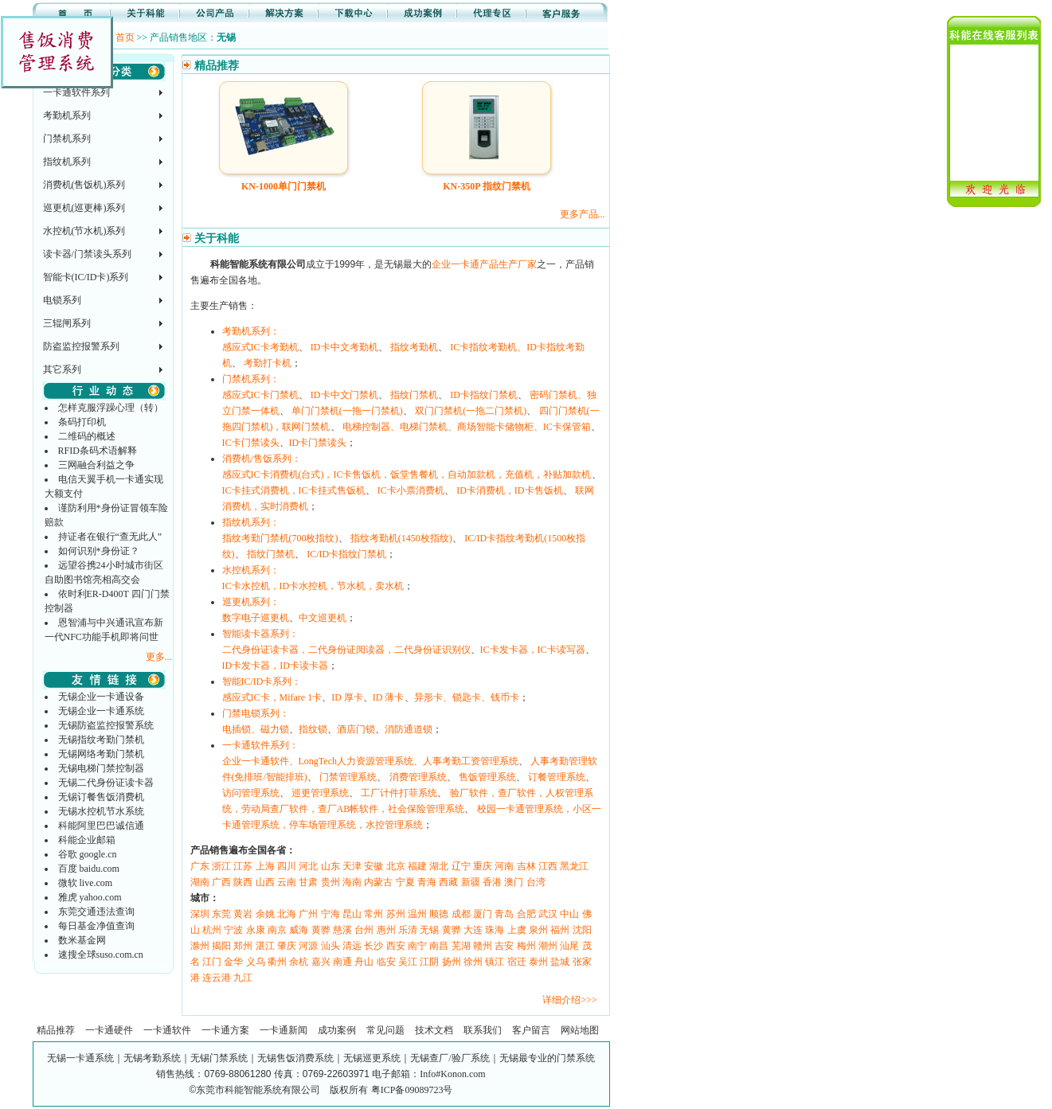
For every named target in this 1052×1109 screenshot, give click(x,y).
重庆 (482, 866)
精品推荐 (56, 1030)
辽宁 (461, 866)
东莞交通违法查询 (96, 911)
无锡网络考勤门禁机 (101, 754)
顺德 (438, 914)
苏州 (395, 914)
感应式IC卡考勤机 (260, 347)
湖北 (438, 866)
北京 (395, 866)
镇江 (494, 961)
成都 (461, 914)
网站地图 (580, 1030)
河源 (308, 945)
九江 (242, 977)
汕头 (330, 945)
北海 (286, 914)
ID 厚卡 (347, 697)
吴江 (407, 961)
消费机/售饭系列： (261, 458)
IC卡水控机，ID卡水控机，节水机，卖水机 (313, 586)
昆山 (352, 914)
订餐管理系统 (556, 777)
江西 (547, 866)
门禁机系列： (251, 379)
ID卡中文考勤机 (344, 347)
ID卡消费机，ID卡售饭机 (509, 490)
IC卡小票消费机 (410, 490)
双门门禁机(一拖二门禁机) (470, 410)
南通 (342, 961)
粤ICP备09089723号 (412, 1089)
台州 (363, 929)
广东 (199, 866)
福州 (559, 929)
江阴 (429, 961)
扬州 (451, 961)
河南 (504, 866)
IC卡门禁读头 (251, 442)
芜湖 (461, 945)
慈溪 (342, 929)
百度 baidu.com (88, 868)
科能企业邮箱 (86, 839)
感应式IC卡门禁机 (260, 394)
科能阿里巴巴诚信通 (101, 825)
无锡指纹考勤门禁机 (101, 739)
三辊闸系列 (67, 323)
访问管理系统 (251, 793)
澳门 (513, 882)
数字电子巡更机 (255, 617)
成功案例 (337, 1030)
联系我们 (482, 1030)
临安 (386, 961)
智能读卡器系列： (260, 633)
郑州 (242, 945)
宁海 (330, 914)
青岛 (504, 914)
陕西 (242, 882)
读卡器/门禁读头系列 (87, 254)
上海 (265, 866)
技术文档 (434, 1030)
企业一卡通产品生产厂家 (484, 264)
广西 (221, 882)
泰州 (538, 961)
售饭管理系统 (487, 777)
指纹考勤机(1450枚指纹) (401, 538)
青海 (426, 882)
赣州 (482, 945)
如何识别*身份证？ (98, 550)
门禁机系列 (67, 138)
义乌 (255, 961)
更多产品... (582, 214)
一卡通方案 (225, 1030)
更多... (159, 656)
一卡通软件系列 (76, 92)
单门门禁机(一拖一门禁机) (347, 410)
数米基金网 (82, 940)
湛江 (265, 945)
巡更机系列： (251, 601)
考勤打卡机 (267, 363)
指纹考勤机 (414, 347)
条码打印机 (82, 422)
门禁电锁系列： (255, 713)
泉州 (538, 929)
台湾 (536, 882)
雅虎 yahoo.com (90, 897)
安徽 (373, 866)
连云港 (216, 977)
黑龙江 (574, 866)
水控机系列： (251, 570)
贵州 (330, 882)
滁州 (199, 945)
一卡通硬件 (109, 1030)
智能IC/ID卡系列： (262, 681)
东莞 (221, 914)
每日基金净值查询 (96, 925)
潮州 (547, 945)
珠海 (494, 929)
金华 (233, 961)
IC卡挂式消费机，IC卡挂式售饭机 (294, 490)
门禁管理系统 (348, 777)
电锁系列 (62, 300)
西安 (395, 945)
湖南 (199, 882)
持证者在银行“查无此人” (110, 536)
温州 (417, 914)
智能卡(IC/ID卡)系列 (86, 277)
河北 (308, 866)
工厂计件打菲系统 (399, 793)
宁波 (233, 929)
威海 (298, 929)
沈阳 (582, 929)
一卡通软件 (167, 1030)
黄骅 (320, 929)
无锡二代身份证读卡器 (106, 782)
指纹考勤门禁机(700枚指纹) (280, 538)
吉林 (526, 866)
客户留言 (531, 1030)
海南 (352, 882)
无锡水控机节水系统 (101, 811)
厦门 (482, 914)
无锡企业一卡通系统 (101, 711)
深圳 (199, 914)
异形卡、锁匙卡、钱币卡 (466, 697)
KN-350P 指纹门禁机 (486, 186)
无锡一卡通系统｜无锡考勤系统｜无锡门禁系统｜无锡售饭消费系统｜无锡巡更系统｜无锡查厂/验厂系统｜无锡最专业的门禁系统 (320, 1058)
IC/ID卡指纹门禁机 (346, 554)
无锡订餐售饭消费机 (101, 796)
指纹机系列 (67, 161)
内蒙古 (378, 882)
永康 (255, 929)
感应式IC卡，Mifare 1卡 (272, 697)
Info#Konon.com (452, 1074)
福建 (417, 866)
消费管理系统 (418, 777)
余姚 (265, 914)
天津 (352, 866)
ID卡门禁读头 (318, 442)
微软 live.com (85, 882)
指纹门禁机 (414, 394)
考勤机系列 (67, 115)
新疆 (470, 882)
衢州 (277, 961)
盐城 (559, 961)
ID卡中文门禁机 (344, 394)
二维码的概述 (86, 436)
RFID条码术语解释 (97, 450)
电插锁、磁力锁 (255, 729)
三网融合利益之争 (96, 465)
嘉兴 (320, 961)
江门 (211, 961)
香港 (492, 882)
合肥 (526, 914)
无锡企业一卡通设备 (101, 696)
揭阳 (221, 945)
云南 (286, 882)
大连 (473, 929)
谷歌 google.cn (87, 854)
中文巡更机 (322, 617)
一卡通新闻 (283, 1030)
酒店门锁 (356, 729)
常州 (373, 914)
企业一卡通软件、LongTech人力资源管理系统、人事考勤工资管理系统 (370, 761)
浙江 (221, 866)
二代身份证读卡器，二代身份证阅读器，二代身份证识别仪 (346, 649)
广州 (308, 914)
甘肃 (308, 882)
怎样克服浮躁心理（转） (110, 407)
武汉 (547, 914)
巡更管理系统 (320, 793)
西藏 (448, 882)
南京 (277, 929)
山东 (330, 866)
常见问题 (385, 1030)
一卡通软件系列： (260, 745)
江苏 (242, 866)
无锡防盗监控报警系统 (106, 725)
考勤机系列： (251, 331)
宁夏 (405, 882)
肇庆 (286, 945)
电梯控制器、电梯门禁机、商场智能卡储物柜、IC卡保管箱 (466, 426)
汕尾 (569, 945)
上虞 (516, 929)
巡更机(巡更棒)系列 (84, 207)
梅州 (526, 945)
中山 (569, 914)
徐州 (473, 961)
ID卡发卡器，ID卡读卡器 (275, 665)
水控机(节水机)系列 (84, 230)
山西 (265, 882)
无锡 (429, 929)
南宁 (417, 945)
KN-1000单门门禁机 (283, 186)
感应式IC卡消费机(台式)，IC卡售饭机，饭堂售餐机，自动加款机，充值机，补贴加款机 (407, 474)
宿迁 (516, 961)
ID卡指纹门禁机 (484, 394)
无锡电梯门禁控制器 (101, 768)
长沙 (373, 945)
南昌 (438, 945)
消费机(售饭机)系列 (84, 184)
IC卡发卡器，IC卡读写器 (532, 649)
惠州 (386, 929)
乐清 (407, 929)
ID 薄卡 (389, 697)
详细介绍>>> (569, 1000)
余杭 (298, 961)
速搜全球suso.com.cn (100, 954)
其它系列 (62, 369)
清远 (352, 945)
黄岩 (242, 914)
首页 (125, 37)
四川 (286, 866)
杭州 (211, 929)
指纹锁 (313, 729)
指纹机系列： (251, 522)
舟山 (363, 961)
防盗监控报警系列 (81, 346)
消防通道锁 (408, 729)
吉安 (504, 945)
